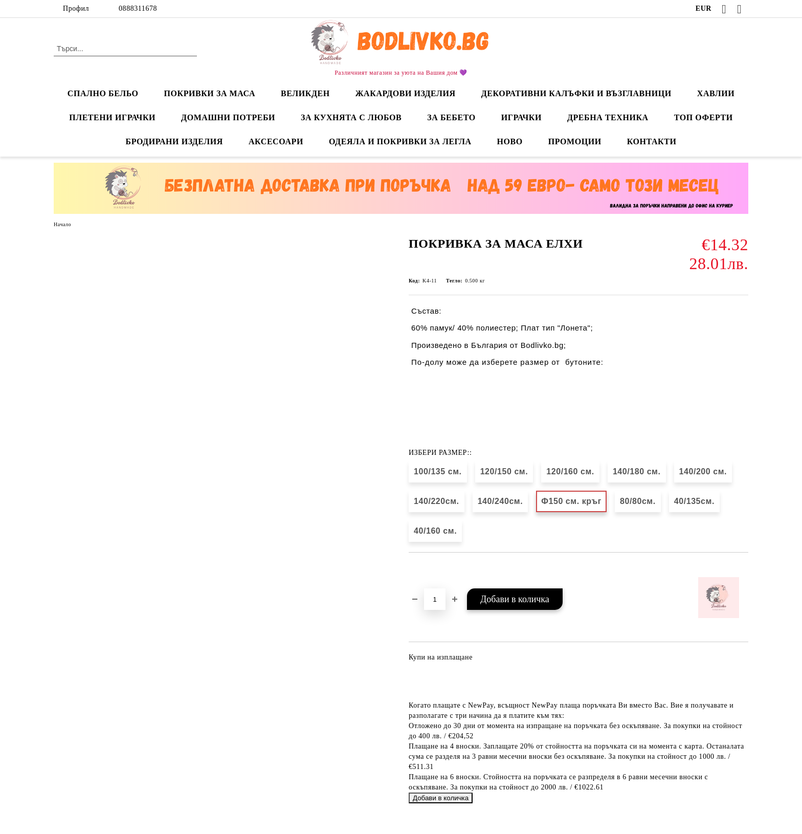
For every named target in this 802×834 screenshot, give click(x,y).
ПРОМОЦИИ (575, 141)
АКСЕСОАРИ (276, 141)
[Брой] (434, 599)
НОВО (510, 141)
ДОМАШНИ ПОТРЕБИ (228, 117)
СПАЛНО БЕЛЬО (103, 93)
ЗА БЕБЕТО (451, 117)
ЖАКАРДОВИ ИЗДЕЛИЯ (405, 93)
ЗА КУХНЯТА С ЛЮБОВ (351, 117)
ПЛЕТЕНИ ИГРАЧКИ (112, 117)
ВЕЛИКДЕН (305, 93)
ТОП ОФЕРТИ (703, 117)
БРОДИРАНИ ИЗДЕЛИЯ (174, 141)
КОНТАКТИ (652, 141)
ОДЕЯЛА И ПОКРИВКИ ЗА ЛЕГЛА (400, 141)
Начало (62, 224)
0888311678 (138, 8)
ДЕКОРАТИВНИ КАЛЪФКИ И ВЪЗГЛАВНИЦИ (576, 93)
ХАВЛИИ (715, 93)
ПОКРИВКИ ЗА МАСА (209, 93)
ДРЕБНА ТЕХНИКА (608, 117)
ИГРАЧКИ (521, 117)
